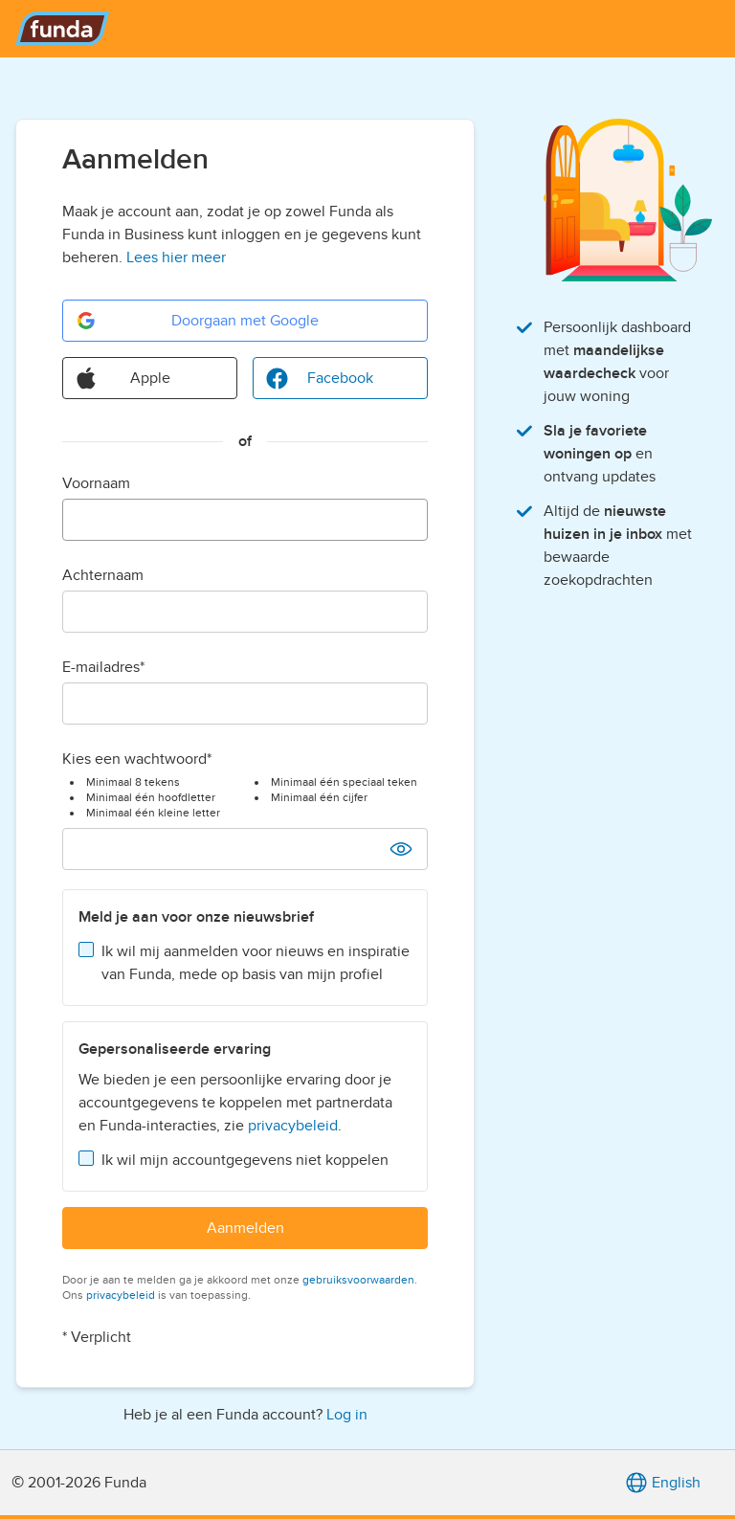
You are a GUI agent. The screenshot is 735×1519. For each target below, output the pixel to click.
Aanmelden (245, 1228)
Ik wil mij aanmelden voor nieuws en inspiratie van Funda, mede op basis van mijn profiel (255, 963)
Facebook (319, 378)
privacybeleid (293, 1125)
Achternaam (103, 575)
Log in (347, 1414)
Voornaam (96, 483)
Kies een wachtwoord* (137, 759)
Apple (122, 378)
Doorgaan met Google (197, 320)
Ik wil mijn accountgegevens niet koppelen (245, 1160)
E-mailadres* (103, 667)
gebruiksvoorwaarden (358, 1279)
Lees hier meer (176, 257)
